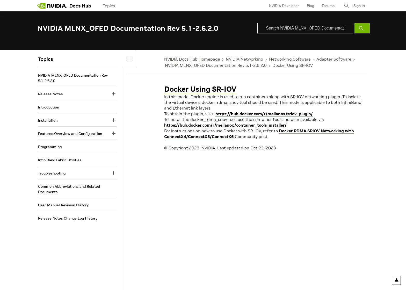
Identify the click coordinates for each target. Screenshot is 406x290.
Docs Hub (80, 6)
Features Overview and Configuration (70, 133)
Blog (310, 5)
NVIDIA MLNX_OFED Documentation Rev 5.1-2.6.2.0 (216, 65)
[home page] (52, 5)
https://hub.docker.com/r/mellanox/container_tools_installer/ (225, 125)
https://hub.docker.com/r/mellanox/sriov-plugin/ (264, 113)
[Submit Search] (362, 28)
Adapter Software (333, 59)
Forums (328, 5)
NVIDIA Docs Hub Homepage (192, 59)
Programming (50, 146)
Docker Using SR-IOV (292, 65)
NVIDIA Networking (244, 59)
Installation (47, 120)
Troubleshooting (52, 173)
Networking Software (290, 59)
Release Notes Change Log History (67, 218)
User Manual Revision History (63, 205)
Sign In (359, 5)
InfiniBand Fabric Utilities (59, 160)
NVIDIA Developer (284, 5)
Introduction (48, 107)
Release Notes (50, 94)
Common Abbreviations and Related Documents (69, 189)
